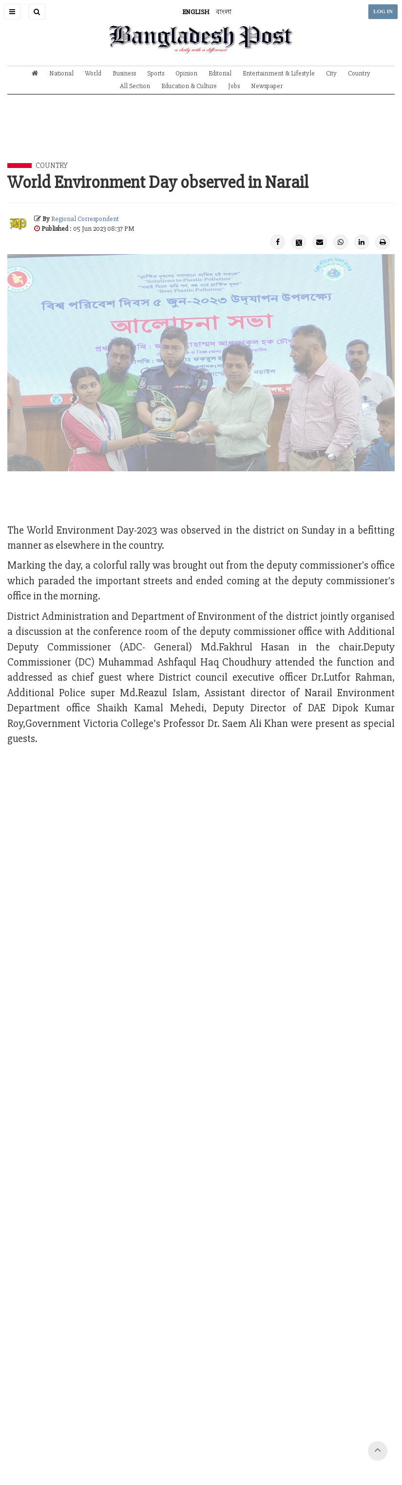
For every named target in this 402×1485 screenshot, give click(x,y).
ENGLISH (196, 12)
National (61, 73)
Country (359, 73)
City (331, 73)
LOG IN (383, 11)
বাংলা (223, 12)
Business (124, 73)
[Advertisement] (201, 136)
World (93, 73)
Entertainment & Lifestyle (279, 73)
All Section (135, 86)
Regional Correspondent (85, 219)
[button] (12, 11)
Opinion (186, 73)
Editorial (220, 73)
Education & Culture (189, 86)
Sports (155, 73)
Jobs (234, 86)
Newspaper (267, 86)
